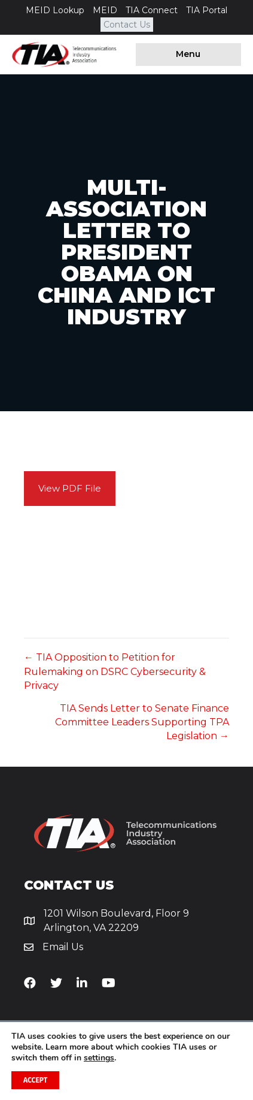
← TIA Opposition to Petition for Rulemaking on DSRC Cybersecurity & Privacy (115, 671)
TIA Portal (206, 10)
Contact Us (126, 24)
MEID (105, 10)
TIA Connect (152, 10)
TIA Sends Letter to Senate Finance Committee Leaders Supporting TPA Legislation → (142, 722)
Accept (35, 1080)
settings (99, 1058)
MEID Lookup (55, 10)
